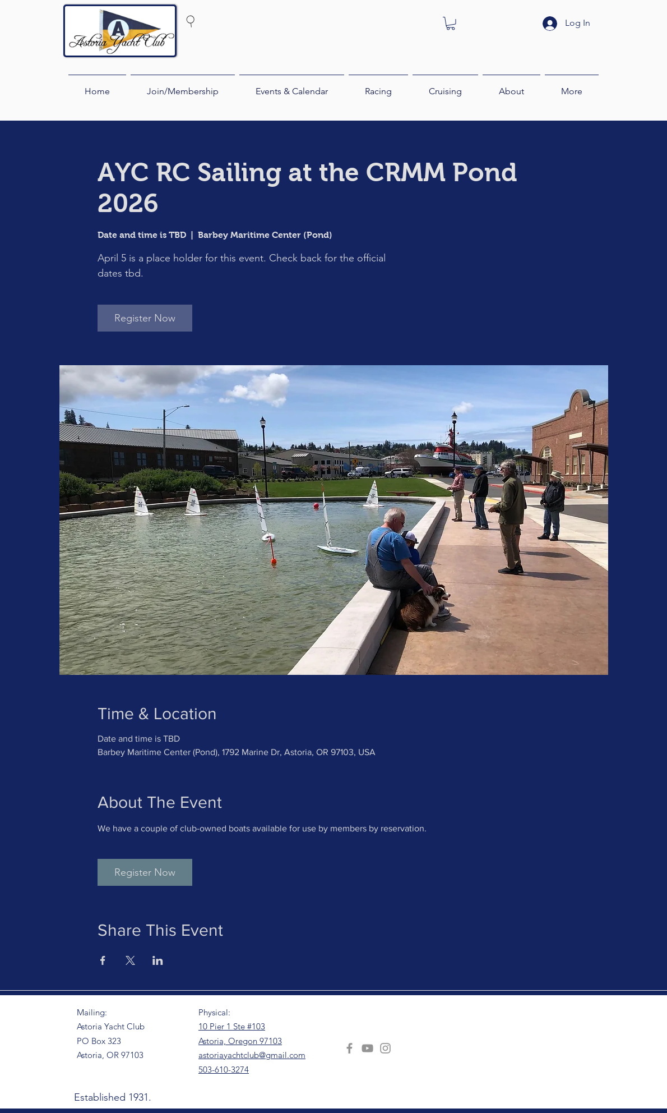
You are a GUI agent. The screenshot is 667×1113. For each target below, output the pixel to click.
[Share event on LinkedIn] (157, 960)
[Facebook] (349, 1048)
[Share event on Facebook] (103, 960)
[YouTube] (367, 1048)
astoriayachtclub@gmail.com (251, 1055)
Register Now (144, 318)
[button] (450, 23)
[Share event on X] (130, 960)
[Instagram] (385, 1048)
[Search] (211, 21)
